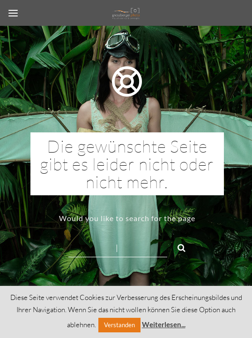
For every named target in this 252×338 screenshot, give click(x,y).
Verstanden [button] (119, 325)
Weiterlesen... (163, 324)
